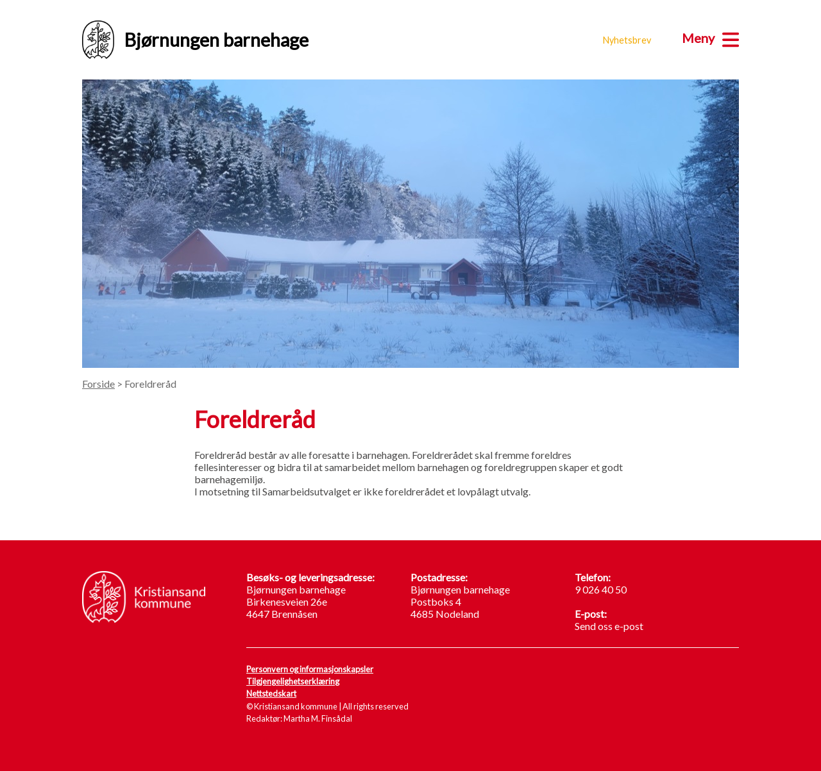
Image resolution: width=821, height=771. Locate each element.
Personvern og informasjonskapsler (309, 669)
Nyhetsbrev (627, 40)
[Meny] (710, 38)
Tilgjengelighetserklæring (292, 681)
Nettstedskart (271, 693)
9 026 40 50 (601, 589)
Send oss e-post (609, 626)
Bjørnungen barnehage (195, 40)
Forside (98, 383)
